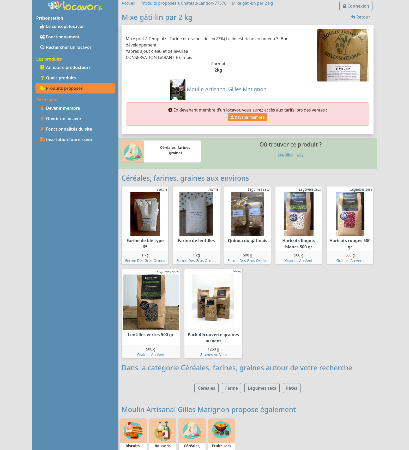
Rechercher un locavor (66, 47)
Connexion (356, 6)
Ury (300, 154)
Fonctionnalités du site (66, 129)
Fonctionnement (60, 37)
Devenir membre (60, 108)
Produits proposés (61, 88)
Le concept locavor (62, 26)
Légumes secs (262, 388)
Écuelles (285, 154)
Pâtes (291, 388)
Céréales (206, 388)
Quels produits (58, 78)
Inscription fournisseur (66, 139)
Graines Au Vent (298, 260)
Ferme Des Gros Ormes (145, 260)
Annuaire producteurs (65, 67)
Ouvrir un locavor (60, 118)
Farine (231, 388)
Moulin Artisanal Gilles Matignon (176, 409)
